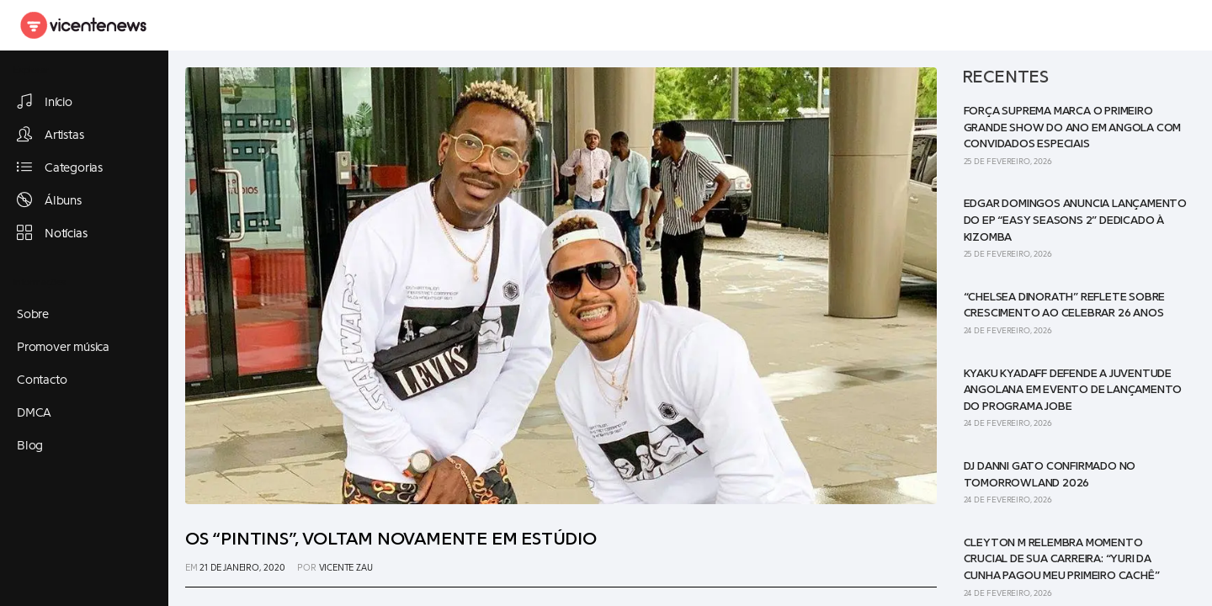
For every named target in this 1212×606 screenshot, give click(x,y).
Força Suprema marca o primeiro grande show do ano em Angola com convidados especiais (1073, 127)
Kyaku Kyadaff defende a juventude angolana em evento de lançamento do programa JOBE (1073, 390)
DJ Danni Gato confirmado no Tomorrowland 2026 (1050, 474)
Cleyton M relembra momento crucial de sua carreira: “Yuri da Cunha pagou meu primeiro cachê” (1062, 559)
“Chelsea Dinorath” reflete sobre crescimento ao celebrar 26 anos (1065, 305)
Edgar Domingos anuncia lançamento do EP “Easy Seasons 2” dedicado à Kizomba (1075, 220)
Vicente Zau (346, 567)
